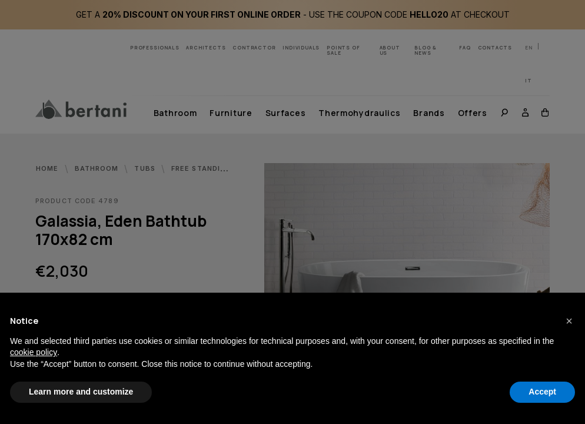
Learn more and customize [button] (81, 391)
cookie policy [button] (33, 352)
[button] (569, 321)
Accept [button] (542, 391)
